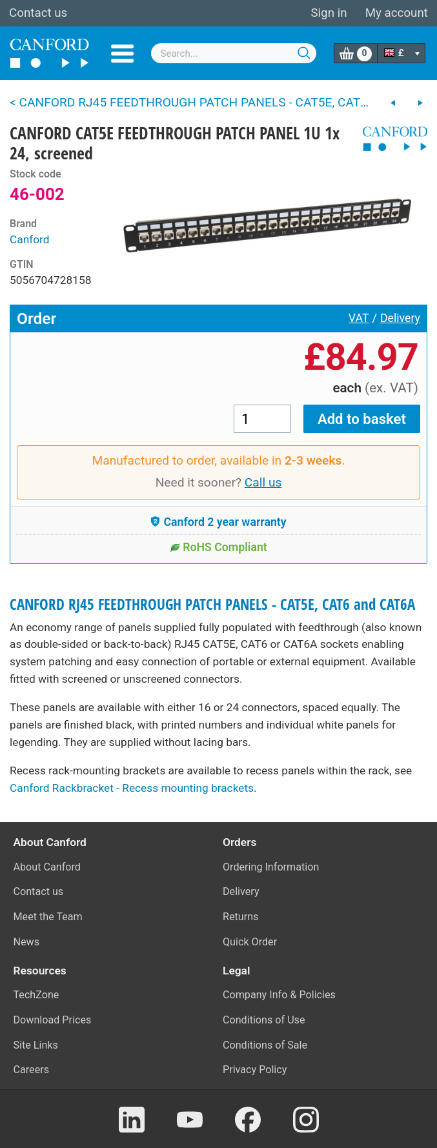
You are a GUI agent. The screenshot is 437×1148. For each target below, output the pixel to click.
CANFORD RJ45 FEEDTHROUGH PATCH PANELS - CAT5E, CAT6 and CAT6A (212, 604)
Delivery (400, 318)
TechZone (36, 995)
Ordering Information (271, 867)
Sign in (328, 13)
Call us (263, 482)
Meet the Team (48, 917)
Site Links (36, 1045)
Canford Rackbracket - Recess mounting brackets (132, 787)
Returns (240, 917)
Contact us (38, 13)
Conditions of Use (264, 1020)
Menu (122, 54)
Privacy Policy (255, 1069)
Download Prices (53, 1020)
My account (396, 13)
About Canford (47, 867)
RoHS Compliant (218, 547)
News (27, 942)
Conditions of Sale (265, 1045)
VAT (359, 318)
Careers (32, 1069)
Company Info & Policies (279, 995)
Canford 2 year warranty (218, 522)
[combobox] (233, 53)
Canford (30, 239)
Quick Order (250, 942)
